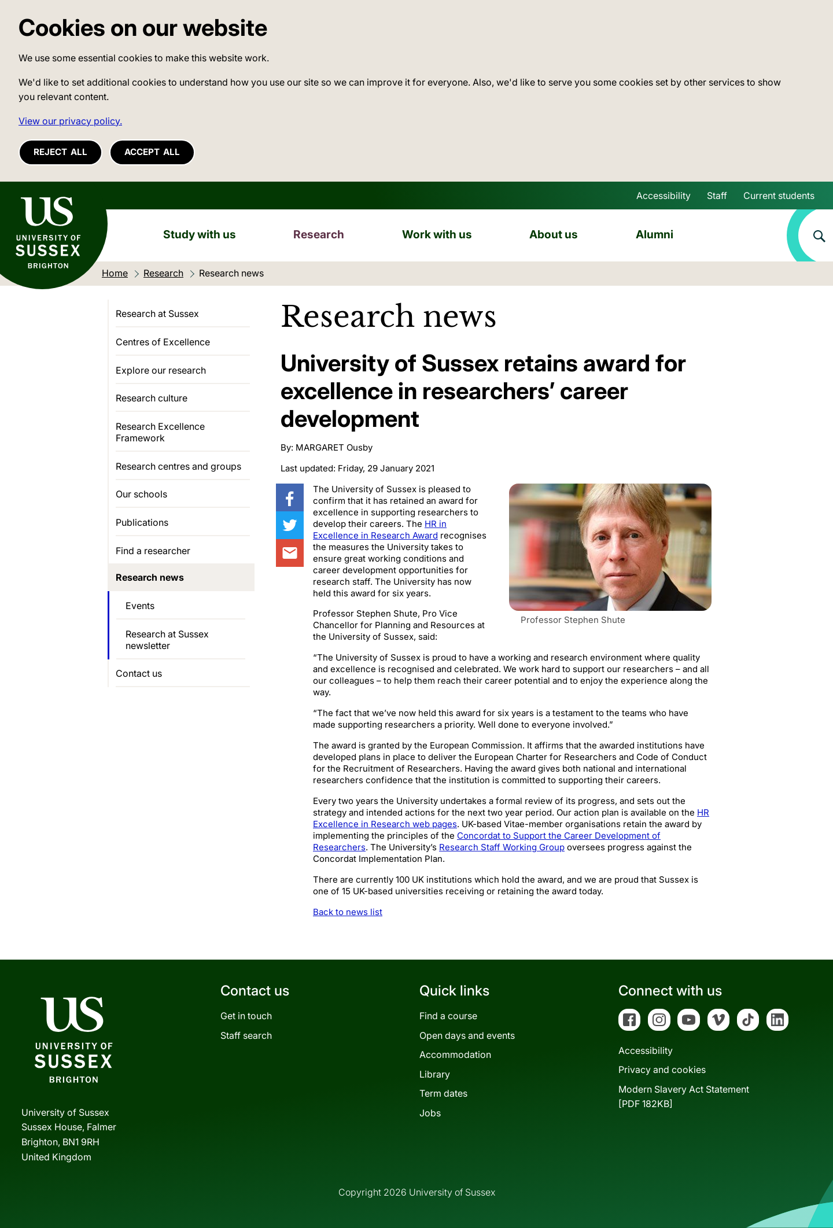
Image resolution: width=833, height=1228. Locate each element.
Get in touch (246, 1016)
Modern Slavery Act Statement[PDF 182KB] (683, 1096)
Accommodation (455, 1054)
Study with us (199, 234)
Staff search (246, 1035)
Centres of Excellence (163, 342)
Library (434, 1074)
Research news (150, 577)
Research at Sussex (157, 313)
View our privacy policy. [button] (70, 121)
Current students (778, 195)
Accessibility (663, 195)
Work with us (437, 234)
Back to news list (347, 911)
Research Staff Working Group (502, 847)
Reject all (60, 151)
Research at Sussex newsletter (167, 639)
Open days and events (467, 1035)
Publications (142, 522)
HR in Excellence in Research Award (380, 529)
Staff (717, 195)
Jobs (430, 1113)
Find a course (448, 1016)
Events (140, 605)
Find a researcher (153, 550)
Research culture (151, 398)
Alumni (654, 234)
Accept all (152, 151)
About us (553, 234)
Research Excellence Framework (160, 432)
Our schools (141, 494)
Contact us (139, 673)
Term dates (443, 1093)
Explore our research (161, 370)
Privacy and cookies (662, 1069)
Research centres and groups (178, 466)
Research (318, 234)
